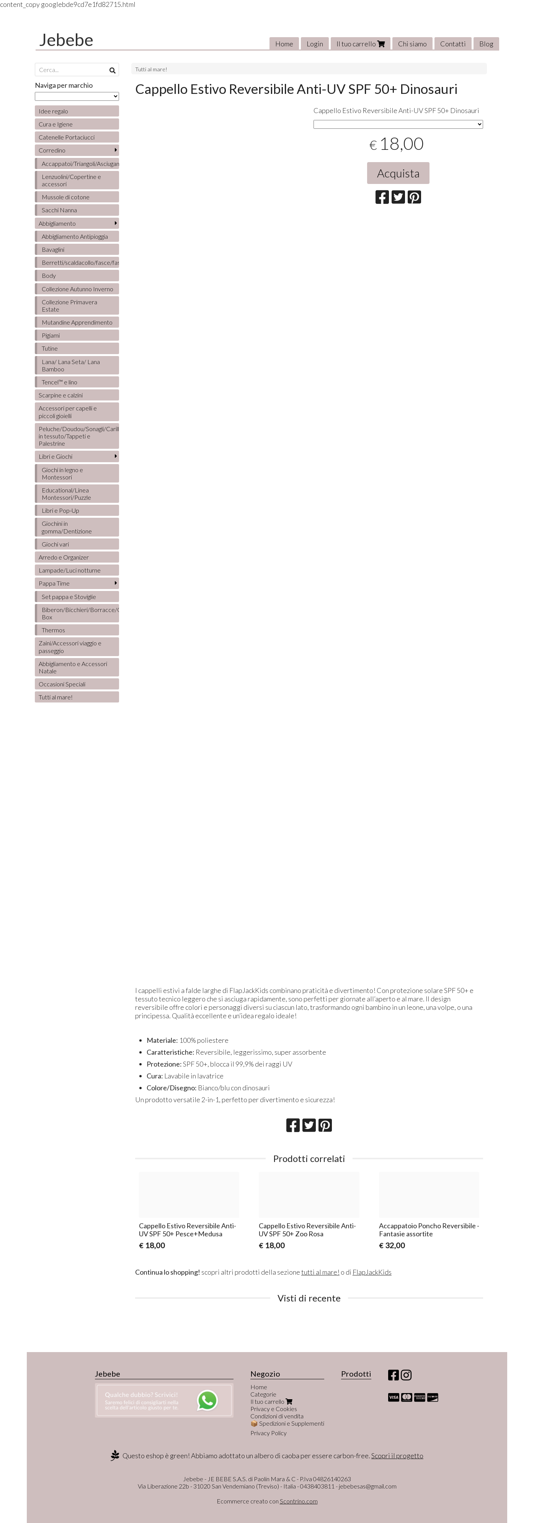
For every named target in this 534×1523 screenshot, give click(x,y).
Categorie (263, 1394)
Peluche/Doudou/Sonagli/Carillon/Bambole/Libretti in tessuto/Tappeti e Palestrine (79, 436)
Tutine (50, 348)
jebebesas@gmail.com (368, 1486)
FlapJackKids (372, 1272)
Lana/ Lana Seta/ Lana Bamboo (71, 365)
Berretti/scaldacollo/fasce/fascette (80, 262)
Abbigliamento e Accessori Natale (73, 667)
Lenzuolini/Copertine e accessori (71, 180)
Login (315, 43)
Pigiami (51, 335)
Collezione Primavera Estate (69, 305)
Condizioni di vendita (277, 1416)
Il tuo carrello (360, 43)
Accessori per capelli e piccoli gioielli (68, 411)
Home (284, 43)
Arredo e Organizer (64, 557)
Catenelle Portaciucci (67, 137)
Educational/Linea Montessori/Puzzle (66, 493)
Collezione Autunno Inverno (77, 288)
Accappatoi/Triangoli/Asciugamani (80, 163)
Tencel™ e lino (59, 382)
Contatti (453, 43)
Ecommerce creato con (267, 1501)
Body (49, 275)
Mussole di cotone (66, 196)
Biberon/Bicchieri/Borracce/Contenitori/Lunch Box (80, 613)
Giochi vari (55, 544)
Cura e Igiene (56, 124)
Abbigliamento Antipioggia (75, 236)
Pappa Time (54, 583)
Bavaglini (53, 249)
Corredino (52, 150)
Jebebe (66, 39)
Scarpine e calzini (61, 395)
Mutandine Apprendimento (77, 322)
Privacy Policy (268, 1432)
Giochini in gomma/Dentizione (67, 527)
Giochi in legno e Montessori (62, 473)
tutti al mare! (320, 1272)
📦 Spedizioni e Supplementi (287, 1423)
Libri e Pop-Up (60, 510)
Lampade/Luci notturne (70, 570)
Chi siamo (412, 43)
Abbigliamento (57, 223)
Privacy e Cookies (273, 1408)
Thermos (53, 629)
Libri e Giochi (55, 456)
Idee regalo (53, 111)
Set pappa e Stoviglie (69, 596)
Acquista (398, 173)
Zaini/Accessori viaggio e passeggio (70, 646)
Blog (486, 43)
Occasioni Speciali (62, 684)
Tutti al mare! (151, 69)
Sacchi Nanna (59, 209)
